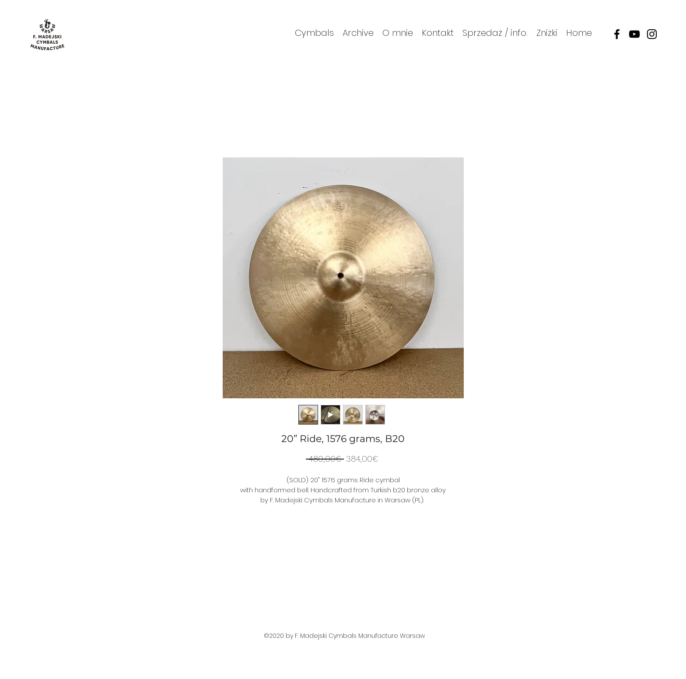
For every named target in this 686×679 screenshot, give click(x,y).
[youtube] (634, 34)
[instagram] (651, 34)
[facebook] (616, 34)
